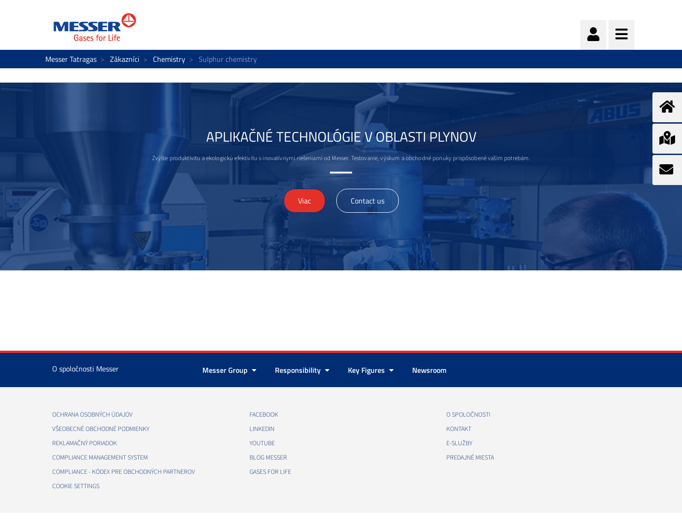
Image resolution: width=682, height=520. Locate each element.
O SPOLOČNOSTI (468, 414)
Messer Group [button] (229, 370)
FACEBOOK (264, 414)
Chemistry (169, 59)
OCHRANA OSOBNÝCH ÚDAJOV (92, 414)
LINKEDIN (262, 429)
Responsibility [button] (302, 370)
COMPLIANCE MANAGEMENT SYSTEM (100, 457)
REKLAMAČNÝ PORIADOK (84, 443)
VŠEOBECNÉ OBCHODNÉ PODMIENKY (100, 429)
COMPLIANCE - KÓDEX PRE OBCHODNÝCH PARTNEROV (123, 472)
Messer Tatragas (71, 59)
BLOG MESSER (268, 457)
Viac (304, 200)
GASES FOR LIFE (270, 472)
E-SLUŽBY (459, 443)
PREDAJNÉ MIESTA (470, 457)
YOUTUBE (262, 443)
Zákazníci (125, 59)
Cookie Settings (75, 486)
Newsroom (429, 370)
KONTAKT (458, 429)
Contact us (367, 200)
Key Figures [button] (371, 370)
